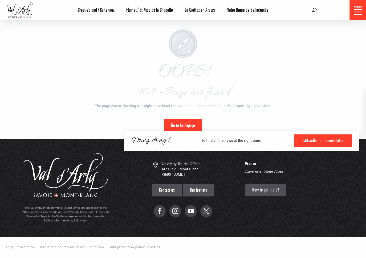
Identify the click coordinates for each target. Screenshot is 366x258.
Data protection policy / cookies (134, 247)
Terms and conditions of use (62, 247)
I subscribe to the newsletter (323, 140)
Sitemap (97, 247)
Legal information (20, 247)
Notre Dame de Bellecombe (247, 10)
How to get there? (265, 189)
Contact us (167, 190)
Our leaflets (198, 190)
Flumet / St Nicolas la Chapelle (149, 10)
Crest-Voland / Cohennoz (96, 10)
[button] (314, 10)
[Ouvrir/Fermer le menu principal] (358, 10)
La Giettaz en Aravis (200, 10)
